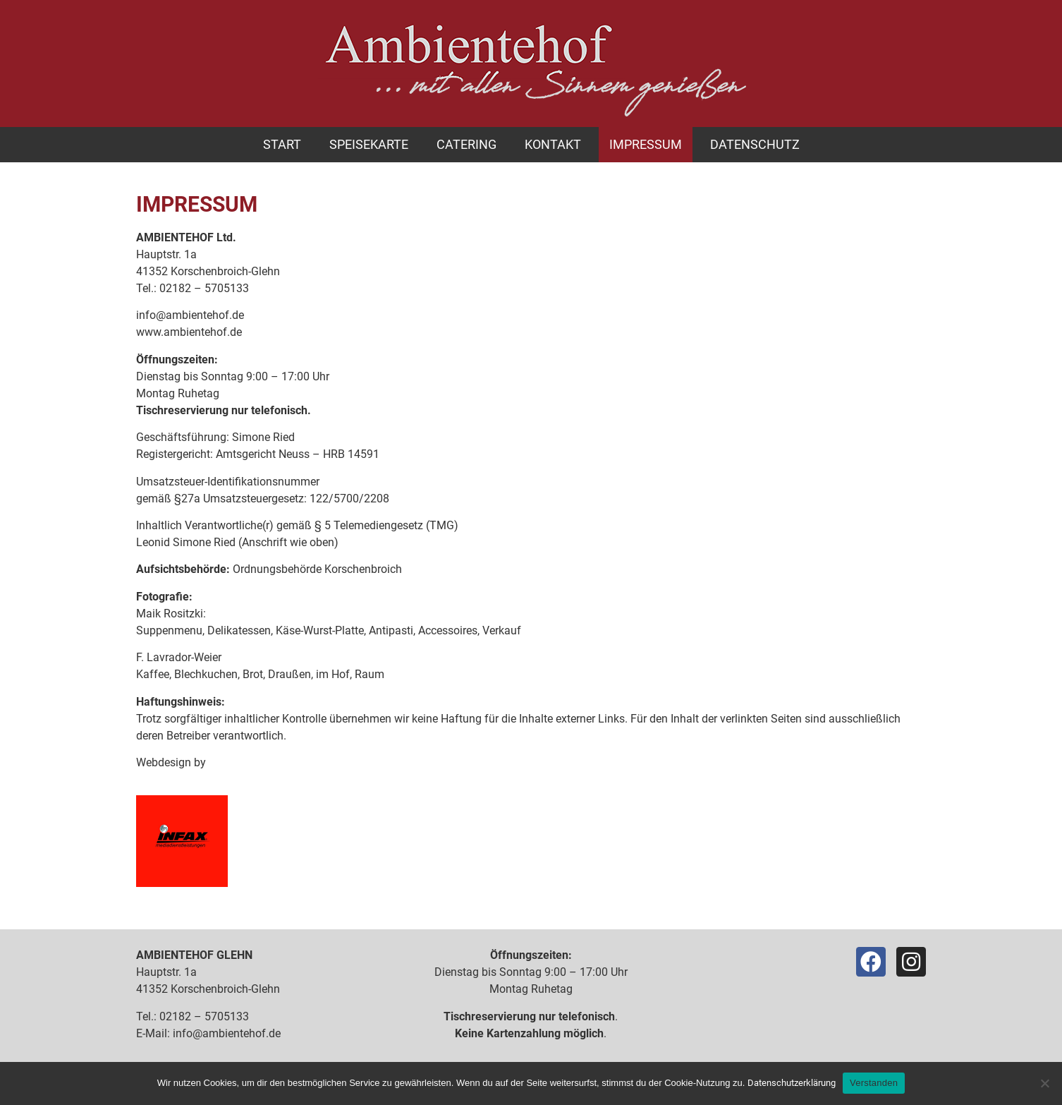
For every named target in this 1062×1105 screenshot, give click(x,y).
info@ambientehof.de (190, 315)
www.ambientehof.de (189, 332)
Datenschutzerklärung (791, 1082)
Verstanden (874, 1082)
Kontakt (553, 144)
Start (282, 144)
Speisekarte (368, 144)
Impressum (645, 144)
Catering (466, 144)
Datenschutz (755, 144)
